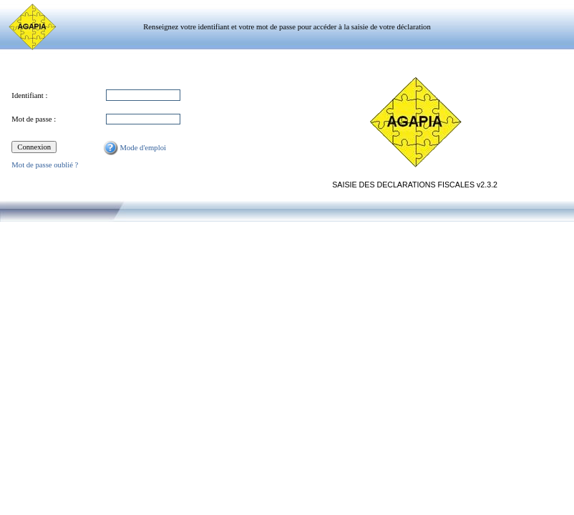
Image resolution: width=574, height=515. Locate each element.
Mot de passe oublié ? (44, 165)
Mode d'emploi (135, 148)
